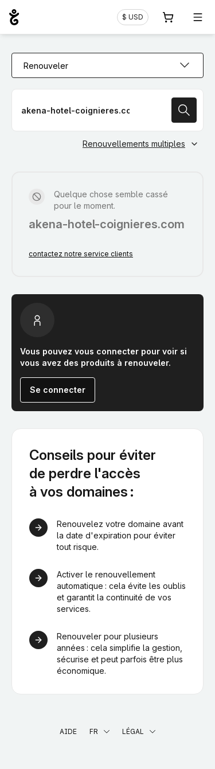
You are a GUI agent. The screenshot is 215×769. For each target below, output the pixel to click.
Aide (68, 731)
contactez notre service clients (81, 253)
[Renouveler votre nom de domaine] (107, 110)
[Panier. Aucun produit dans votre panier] (168, 17)
